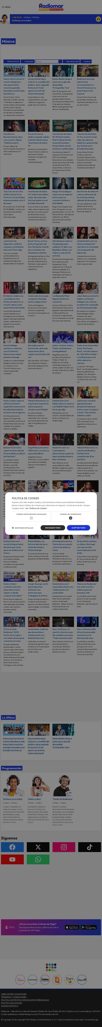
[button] (22, 527)
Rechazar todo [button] (52, 527)
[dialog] (51, 513)
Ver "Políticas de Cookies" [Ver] (36, 508)
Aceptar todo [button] (78, 527)
